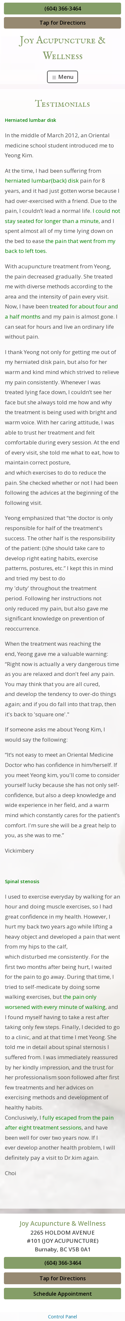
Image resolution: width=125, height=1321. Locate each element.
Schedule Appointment (62, 1293)
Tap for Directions (62, 22)
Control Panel (62, 1316)
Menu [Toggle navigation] (62, 76)
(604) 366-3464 (62, 8)
